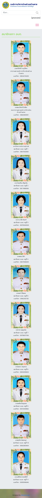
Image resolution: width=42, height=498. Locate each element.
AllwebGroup (25, 495)
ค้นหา (37, 12)
